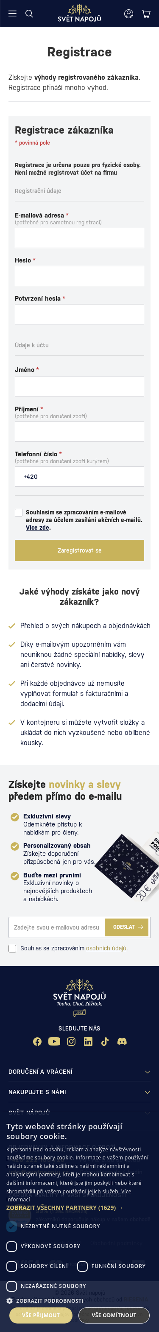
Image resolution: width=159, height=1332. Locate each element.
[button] (79, 1208)
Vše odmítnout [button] (114, 1315)
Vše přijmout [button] (41, 1315)
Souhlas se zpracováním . (68, 948)
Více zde (37, 527)
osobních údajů (106, 948)
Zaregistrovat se (80, 550)
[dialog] (79, 1222)
